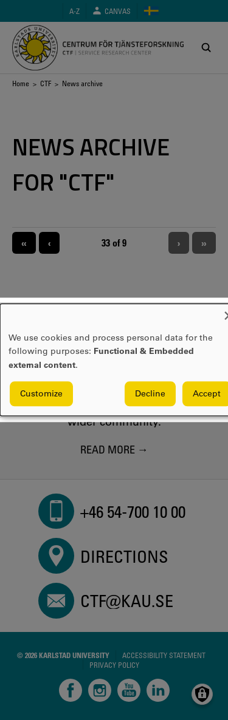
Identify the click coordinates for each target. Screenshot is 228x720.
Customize (41, 394)
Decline (150, 394)
